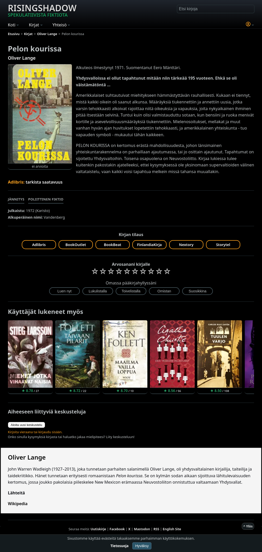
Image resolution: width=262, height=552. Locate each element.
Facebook (117, 529)
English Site (172, 529)
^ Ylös (248, 526)
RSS (156, 529)
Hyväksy (142, 546)
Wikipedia (18, 503)
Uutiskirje (98, 529)
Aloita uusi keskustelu (26, 425)
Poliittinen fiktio (45, 199)
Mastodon (142, 529)
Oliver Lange (22, 58)
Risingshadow (42, 10)
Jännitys (16, 199)
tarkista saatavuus (44, 182)
